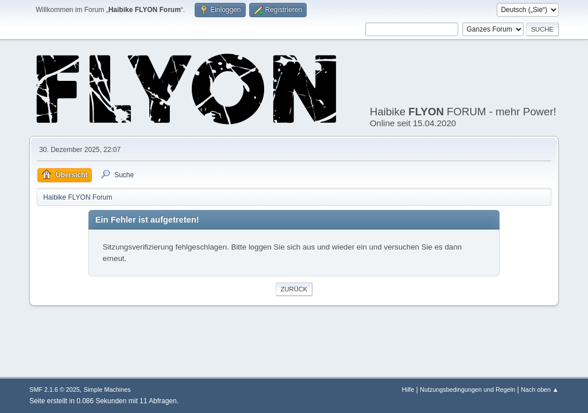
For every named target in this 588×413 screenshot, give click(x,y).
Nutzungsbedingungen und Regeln (467, 389)
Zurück (294, 289)
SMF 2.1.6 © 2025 (54, 389)
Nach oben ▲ (540, 389)
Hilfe (408, 389)
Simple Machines (107, 389)
